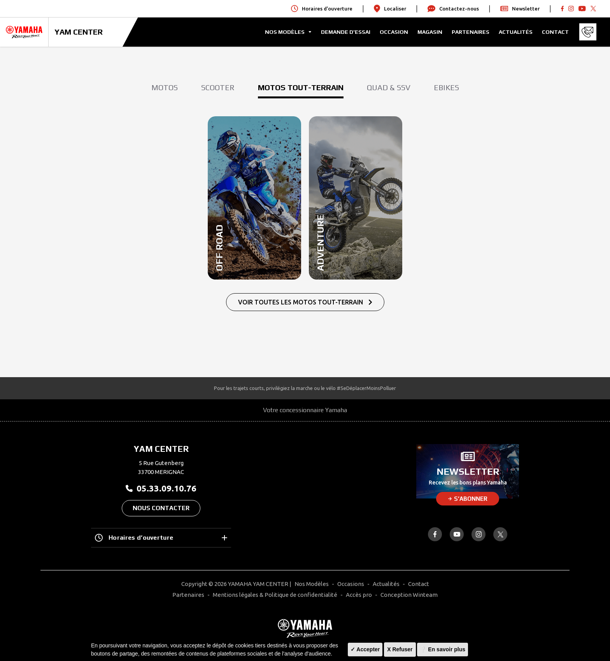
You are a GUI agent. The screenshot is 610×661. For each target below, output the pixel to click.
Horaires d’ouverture (161, 538)
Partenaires (470, 32)
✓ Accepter (365, 649)
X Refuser (399, 649)
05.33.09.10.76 (161, 488)
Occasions (350, 584)
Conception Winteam (409, 594)
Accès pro (359, 594)
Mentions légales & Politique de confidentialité (275, 594)
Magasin (429, 32)
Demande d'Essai (345, 32)
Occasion (394, 32)
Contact (555, 32)
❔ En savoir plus (442, 649)
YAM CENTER (78, 31)
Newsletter (520, 8)
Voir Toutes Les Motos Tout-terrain (305, 302)
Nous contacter (161, 508)
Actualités (516, 32)
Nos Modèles (311, 584)
